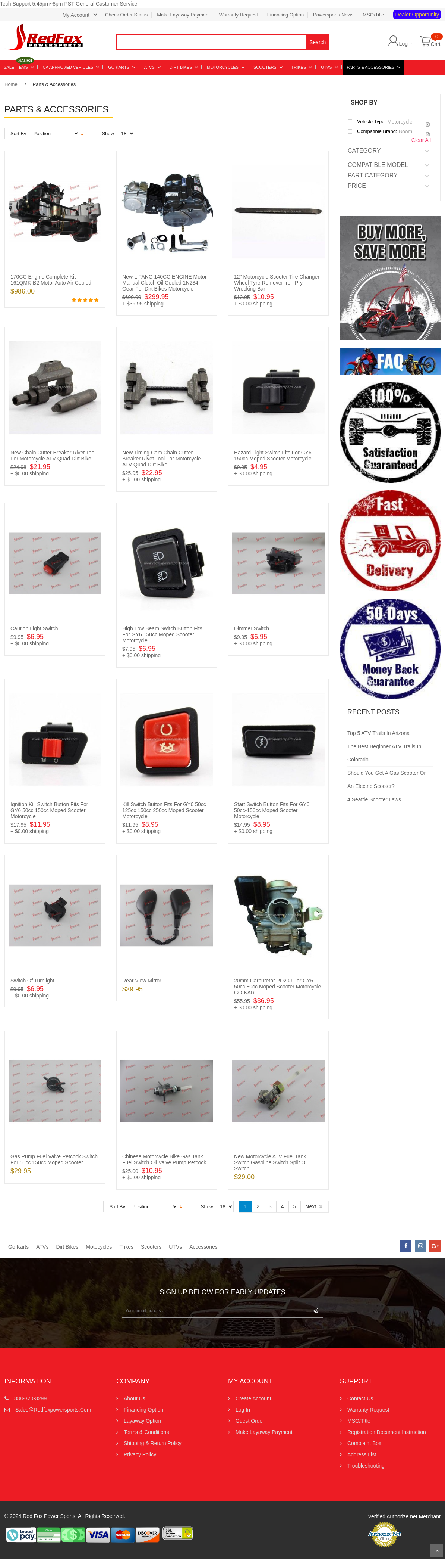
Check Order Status (126, 15)
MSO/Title (373, 15)
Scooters (151, 1247)
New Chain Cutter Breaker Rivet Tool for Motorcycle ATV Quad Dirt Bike (53, 456)
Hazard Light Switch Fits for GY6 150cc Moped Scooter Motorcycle (273, 456)
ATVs (42, 1247)
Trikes (126, 1247)
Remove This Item (428, 124)
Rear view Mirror (141, 981)
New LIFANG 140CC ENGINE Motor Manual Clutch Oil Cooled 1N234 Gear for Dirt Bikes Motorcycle (164, 283)
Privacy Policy (140, 1454)
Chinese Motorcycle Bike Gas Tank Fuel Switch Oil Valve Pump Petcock (164, 1159)
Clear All (421, 140)
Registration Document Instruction (386, 1432)
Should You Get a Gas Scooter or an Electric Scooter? (386, 779)
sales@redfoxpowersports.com (53, 1410)
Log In (406, 43)
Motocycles (99, 1247)
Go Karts (18, 1247)
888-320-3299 (30, 1398)
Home (11, 84)
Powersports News (333, 15)
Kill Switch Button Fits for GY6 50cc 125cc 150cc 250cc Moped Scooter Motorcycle (164, 810)
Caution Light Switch (34, 628)
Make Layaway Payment (183, 15)
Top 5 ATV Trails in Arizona (378, 733)
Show (108, 133)
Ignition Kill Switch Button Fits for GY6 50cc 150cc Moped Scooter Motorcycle (49, 810)
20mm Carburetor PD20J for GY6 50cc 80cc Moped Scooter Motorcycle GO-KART (277, 987)
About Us (134, 1398)
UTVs (175, 1247)
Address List (361, 1454)
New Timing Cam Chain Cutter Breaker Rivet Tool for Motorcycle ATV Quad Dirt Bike (161, 459)
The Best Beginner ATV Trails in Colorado (384, 753)
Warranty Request (238, 15)
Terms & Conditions (146, 1432)
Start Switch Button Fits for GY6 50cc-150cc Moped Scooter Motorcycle (271, 810)
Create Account (253, 1398)
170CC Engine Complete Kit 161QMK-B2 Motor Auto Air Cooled (50, 280)
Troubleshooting (366, 1466)
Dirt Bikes (67, 1247)
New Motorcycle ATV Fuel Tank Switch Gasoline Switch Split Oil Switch (271, 1162)
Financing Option (285, 15)
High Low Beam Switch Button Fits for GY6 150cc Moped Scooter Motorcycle (162, 634)
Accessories (203, 1247)
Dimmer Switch (251, 628)
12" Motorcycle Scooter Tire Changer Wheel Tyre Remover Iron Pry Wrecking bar (276, 283)
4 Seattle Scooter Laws (374, 799)
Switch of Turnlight (32, 981)
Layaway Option (142, 1421)
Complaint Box (364, 1443)
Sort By (18, 133)
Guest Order (250, 1421)
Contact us (360, 1398)
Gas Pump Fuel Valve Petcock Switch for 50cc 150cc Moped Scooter (54, 1159)
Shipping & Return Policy (153, 1443)
